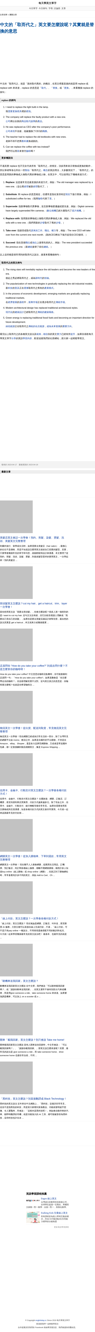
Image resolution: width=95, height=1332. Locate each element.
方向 (69, 326)
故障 (33, 121)
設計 (21, 312)
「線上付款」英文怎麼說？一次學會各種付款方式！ (29, 918)
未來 (53, 326)
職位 (47, 230)
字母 (50, 8)
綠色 (8, 326)
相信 (45, 334)
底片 (74, 210)
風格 (51, 312)
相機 (79, 210)
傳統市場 (60, 302)
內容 (29, 338)
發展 (58, 326)
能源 (12, 326)
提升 (73, 334)
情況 (67, 194)
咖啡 (28, 151)
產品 (40, 121)
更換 (66, 88)
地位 (34, 242)
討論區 (57, 8)
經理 (26, 186)
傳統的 (41, 312)
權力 (53, 230)
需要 (10, 111)
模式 (51, 288)
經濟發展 (12, 302)
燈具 (19, 111)
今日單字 (33, 8)
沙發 (42, 223)
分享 (13, 338)
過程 (21, 302)
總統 (30, 247)
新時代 (38, 278)
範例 (38, 334)
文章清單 (3, 15)
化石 (37, 326)
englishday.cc (41, 1320)
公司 (8, 121)
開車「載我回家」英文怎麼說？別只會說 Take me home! (32, 1039)
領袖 (46, 278)
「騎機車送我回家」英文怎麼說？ (19, 981)
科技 (10, 288)
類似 (27, 170)
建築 (17, 312)
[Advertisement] (47, 58)
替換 (55, 88)
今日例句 (43, 8)
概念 (45, 170)
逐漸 (26, 288)
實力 (59, 334)
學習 (25, 338)
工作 (40, 230)
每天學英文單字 (47, 3)
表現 (12, 131)
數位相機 (51, 210)
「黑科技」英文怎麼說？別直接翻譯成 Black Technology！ (33, 1098)
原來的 (34, 230)
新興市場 (33, 302)
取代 (43, 88)
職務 (45, 131)
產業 (46, 288)
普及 (17, 288)
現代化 (9, 312)
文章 (63, 8)
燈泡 (28, 111)
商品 (24, 121)
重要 (65, 326)
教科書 (25, 141)
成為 (49, 326)
